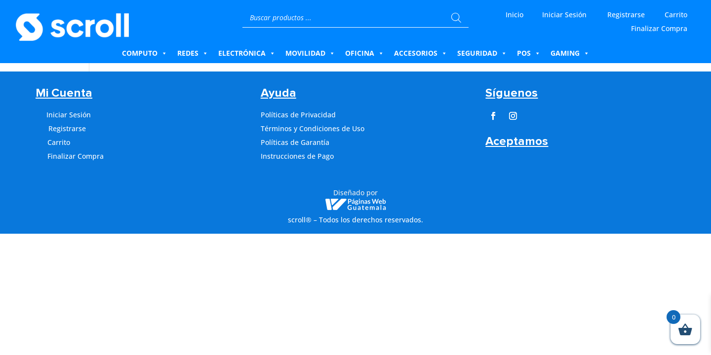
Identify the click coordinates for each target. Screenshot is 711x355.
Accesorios (420, 53)
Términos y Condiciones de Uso (312, 128)
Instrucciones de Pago (297, 156)
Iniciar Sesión (564, 14)
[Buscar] (456, 18)
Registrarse (626, 14)
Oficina (364, 53)
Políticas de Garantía (295, 142)
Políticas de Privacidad (298, 114)
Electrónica (247, 53)
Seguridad (482, 53)
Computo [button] (144, 53)
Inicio (514, 14)
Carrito (676, 14)
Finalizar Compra (659, 28)
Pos (529, 53)
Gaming (570, 53)
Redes (192, 53)
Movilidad (310, 53)
